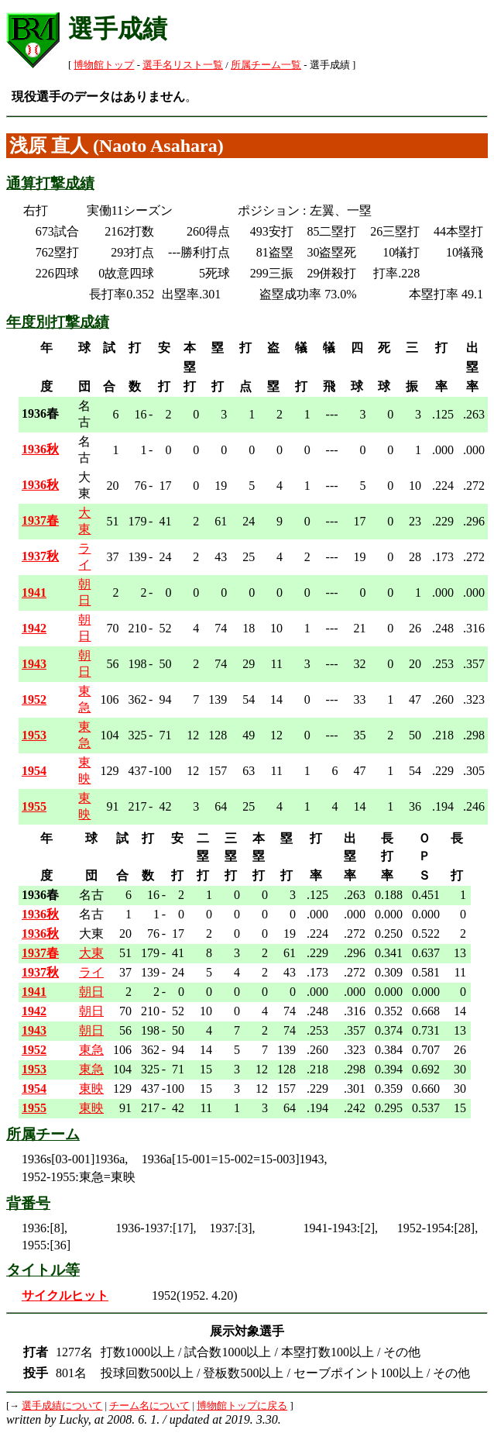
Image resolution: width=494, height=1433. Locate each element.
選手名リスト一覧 (182, 65)
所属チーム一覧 (266, 65)
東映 (91, 1088)
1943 (34, 663)
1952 (34, 699)
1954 (34, 770)
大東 (91, 952)
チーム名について (149, 1405)
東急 (91, 1049)
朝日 (91, 991)
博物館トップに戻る (242, 1405)
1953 (34, 735)
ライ (91, 972)
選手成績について (62, 1405)
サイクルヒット (65, 1295)
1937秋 (40, 556)
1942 (34, 628)
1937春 (40, 520)
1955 (34, 806)
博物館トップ (104, 65)
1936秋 (40, 449)
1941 (34, 592)
